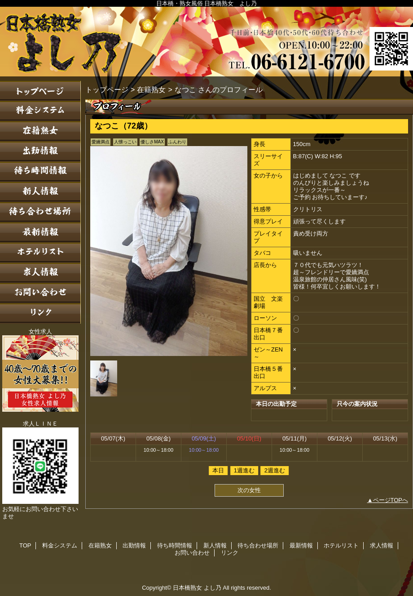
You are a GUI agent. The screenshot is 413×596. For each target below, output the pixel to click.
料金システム (40, 111)
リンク (40, 313)
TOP (40, 91)
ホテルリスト (40, 253)
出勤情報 (40, 152)
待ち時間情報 (40, 172)
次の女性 (249, 490)
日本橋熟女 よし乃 (206, 41)
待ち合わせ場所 (40, 212)
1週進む (244, 470)
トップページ (106, 89)
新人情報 (40, 192)
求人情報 (40, 273)
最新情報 (40, 232)
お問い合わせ (40, 293)
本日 (218, 470)
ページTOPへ (391, 500)
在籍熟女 (40, 131)
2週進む (274, 470)
